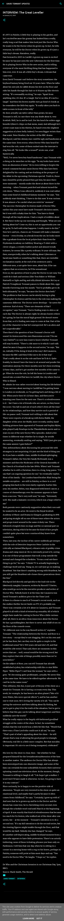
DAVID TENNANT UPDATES (18, 4)
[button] (4, 20)
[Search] (60, 4)
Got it (39, 918)
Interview (21, 878)
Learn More (28, 918)
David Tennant (9, 878)
